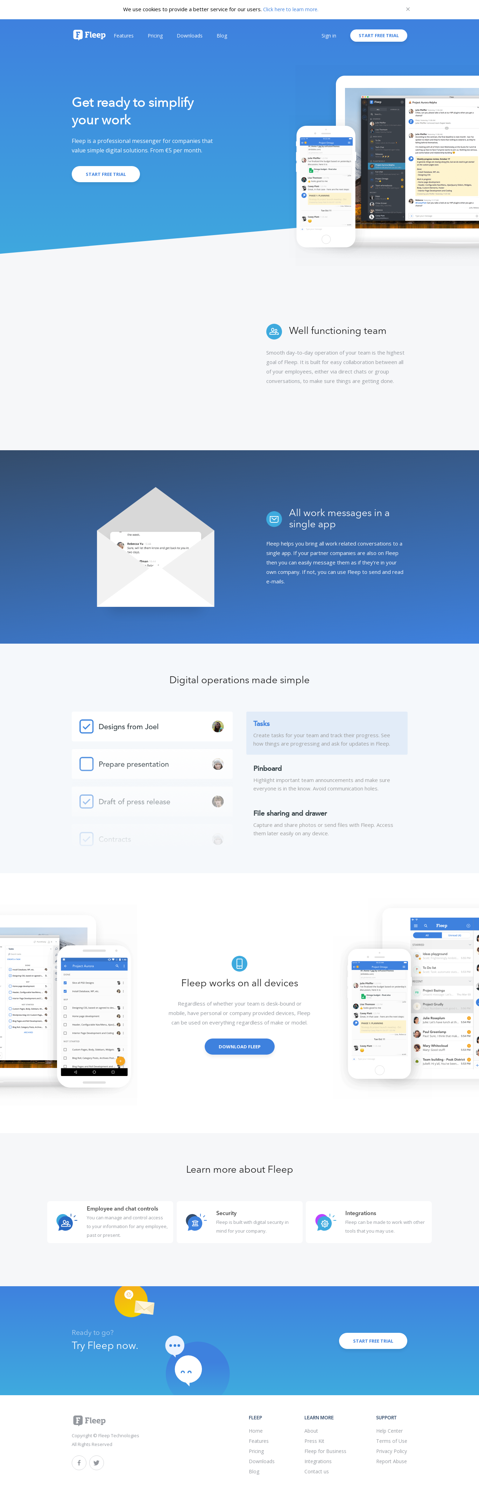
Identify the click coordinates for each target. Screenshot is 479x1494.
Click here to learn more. (290, 9)
